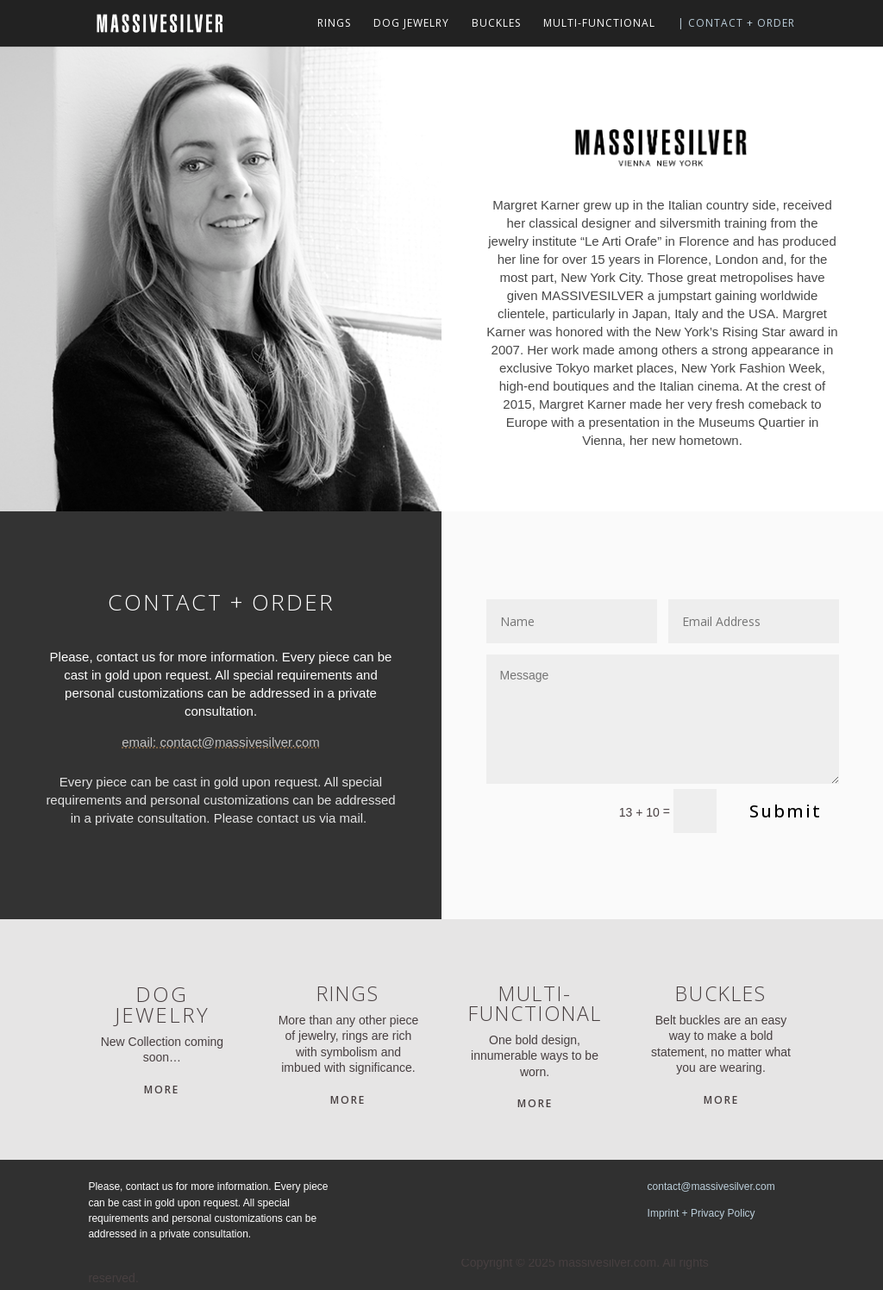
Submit (785, 811)
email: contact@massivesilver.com (220, 742)
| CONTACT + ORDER (736, 23)
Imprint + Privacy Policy (701, 1213)
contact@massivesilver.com (711, 1186)
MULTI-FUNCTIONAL (599, 23)
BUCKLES (496, 23)
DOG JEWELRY (411, 23)
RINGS (334, 23)
